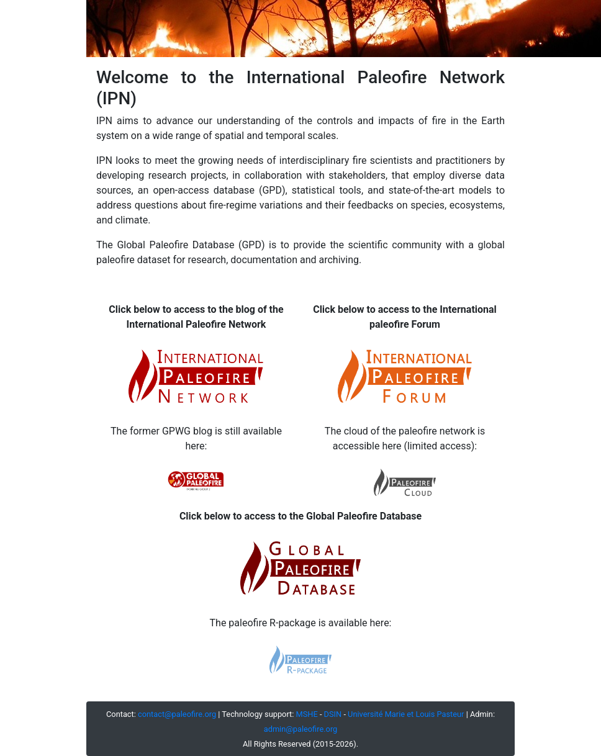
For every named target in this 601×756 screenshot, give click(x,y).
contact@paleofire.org (177, 714)
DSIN (333, 714)
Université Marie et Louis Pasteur (406, 714)
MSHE (307, 714)
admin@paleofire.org (301, 729)
